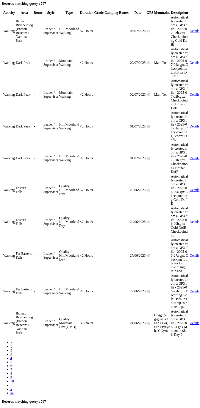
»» (12, 393)
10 (12, 381)
